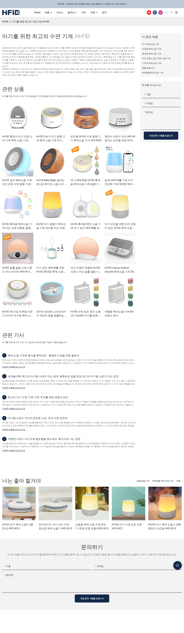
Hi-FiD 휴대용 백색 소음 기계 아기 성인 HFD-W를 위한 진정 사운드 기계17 (85, 226)
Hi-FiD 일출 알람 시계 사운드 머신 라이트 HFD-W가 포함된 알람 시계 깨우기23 (17, 270)
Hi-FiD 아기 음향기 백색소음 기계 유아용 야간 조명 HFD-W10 (51, 226)
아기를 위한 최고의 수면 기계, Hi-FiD (30, 21)
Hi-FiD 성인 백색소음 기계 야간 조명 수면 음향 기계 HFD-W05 (17, 182)
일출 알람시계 (143, 481)
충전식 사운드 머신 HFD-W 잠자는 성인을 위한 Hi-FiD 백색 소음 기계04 (120, 138)
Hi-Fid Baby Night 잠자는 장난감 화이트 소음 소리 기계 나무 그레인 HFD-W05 (51, 182)
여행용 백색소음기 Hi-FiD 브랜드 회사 (119, 313)
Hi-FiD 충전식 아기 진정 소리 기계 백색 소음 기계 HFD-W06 (17, 138)
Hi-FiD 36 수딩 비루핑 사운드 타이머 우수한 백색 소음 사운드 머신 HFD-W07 (17, 313)
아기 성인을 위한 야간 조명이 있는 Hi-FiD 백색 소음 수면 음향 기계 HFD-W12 (120, 226)
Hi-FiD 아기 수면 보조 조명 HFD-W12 (127, 526)
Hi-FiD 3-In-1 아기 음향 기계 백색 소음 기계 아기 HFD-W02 (50, 138)
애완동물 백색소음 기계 (162, 481)
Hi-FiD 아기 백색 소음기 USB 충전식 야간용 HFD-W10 (164, 526)
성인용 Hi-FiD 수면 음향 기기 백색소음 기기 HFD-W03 (85, 138)
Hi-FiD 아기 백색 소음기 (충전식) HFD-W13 (17, 526)
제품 (178, 481)
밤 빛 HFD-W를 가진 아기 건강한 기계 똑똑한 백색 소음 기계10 (120, 182)
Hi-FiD (5, 21)
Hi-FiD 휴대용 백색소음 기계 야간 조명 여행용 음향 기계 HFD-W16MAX (17, 226)
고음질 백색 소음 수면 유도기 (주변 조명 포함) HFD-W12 (92, 526)
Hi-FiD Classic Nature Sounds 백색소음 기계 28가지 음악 (119, 270)
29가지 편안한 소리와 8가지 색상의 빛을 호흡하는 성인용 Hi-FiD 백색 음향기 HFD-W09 (51, 313)
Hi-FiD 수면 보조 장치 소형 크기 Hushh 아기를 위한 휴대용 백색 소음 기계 (85, 313)
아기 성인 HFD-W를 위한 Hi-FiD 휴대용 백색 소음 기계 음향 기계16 (51, 270)
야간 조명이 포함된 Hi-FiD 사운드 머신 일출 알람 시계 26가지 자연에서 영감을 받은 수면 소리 (85, 270)
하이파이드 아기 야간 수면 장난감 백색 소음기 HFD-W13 (55, 526)
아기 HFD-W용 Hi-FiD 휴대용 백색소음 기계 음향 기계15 (85, 182)
